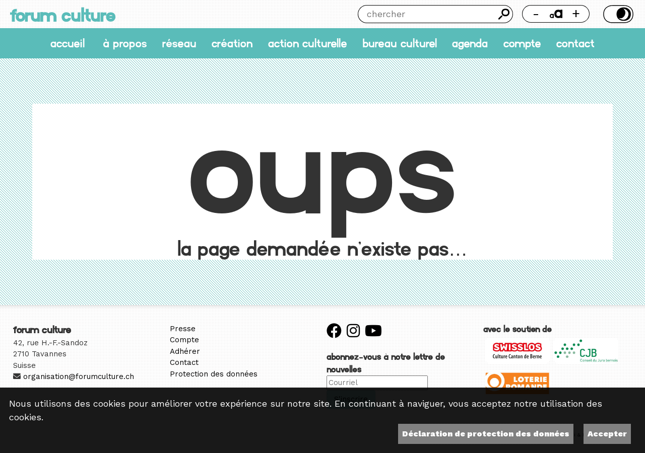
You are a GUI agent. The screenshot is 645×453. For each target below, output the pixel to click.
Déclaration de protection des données (485, 433)
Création (232, 43)
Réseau (179, 43)
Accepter (607, 433)
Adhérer (185, 351)
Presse (183, 328)
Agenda (470, 43)
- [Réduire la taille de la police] (536, 14)
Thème (617, 14)
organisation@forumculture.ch (78, 376)
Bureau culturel (399, 43)
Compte (522, 43)
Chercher (504, 14)
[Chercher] (426, 14)
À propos (125, 43)
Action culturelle (307, 43)
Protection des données (213, 374)
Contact (575, 43)
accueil (67, 43)
